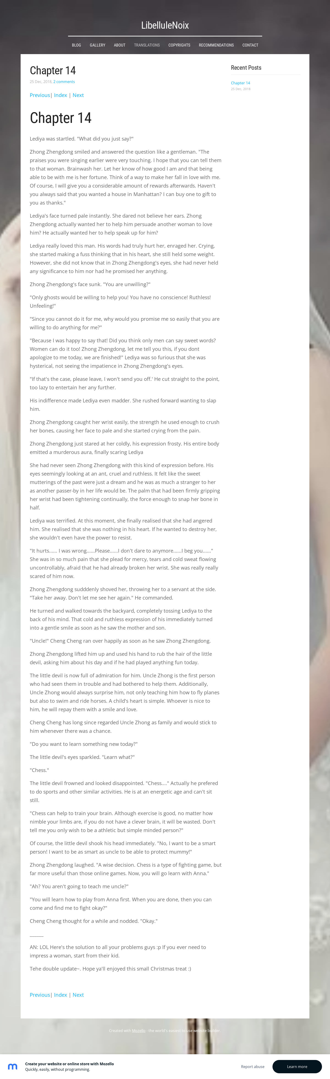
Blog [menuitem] (76, 36)
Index (61, 86)
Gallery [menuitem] (97, 36)
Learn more (297, 1066)
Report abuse (252, 1066)
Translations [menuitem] (147, 36)
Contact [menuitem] (250, 36)
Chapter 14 (53, 62)
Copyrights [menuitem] (179, 36)
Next (78, 86)
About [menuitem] (119, 36)
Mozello (139, 1022)
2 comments (64, 73)
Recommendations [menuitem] (216, 36)
